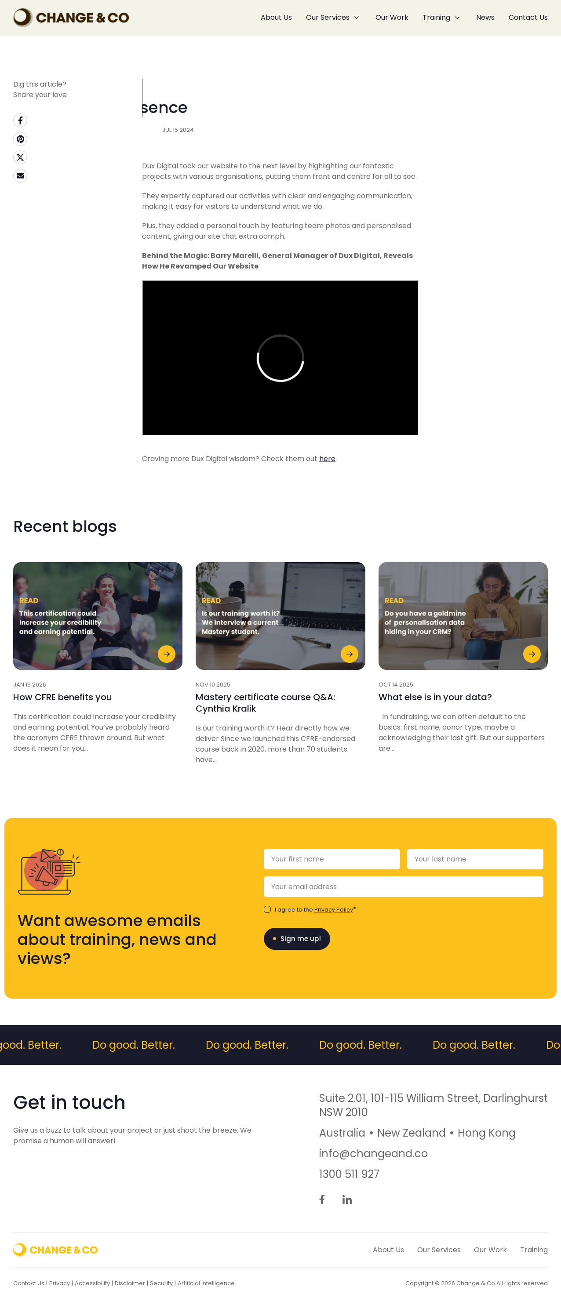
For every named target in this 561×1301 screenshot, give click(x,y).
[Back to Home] (71, 18)
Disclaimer (130, 1283)
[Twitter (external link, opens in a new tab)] (20, 157)
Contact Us (528, 17)
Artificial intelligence (206, 1283)
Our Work (391, 17)
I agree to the (314, 909)
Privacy (59, 1283)
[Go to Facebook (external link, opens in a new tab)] (322, 1200)
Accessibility (92, 1283)
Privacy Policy (333, 909)
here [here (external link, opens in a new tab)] (327, 491)
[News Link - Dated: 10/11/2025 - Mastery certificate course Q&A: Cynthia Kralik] (280, 695)
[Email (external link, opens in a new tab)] (20, 176)
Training (436, 17)
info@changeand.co (373, 1153)
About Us (276, 17)
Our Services (328, 17)
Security (161, 1283)
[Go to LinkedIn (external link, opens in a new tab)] (347, 1200)
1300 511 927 (349, 1174)
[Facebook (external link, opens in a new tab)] (20, 120)
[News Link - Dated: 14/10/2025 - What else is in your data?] (463, 689)
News (485, 17)
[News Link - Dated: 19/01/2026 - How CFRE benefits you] (97, 689)
